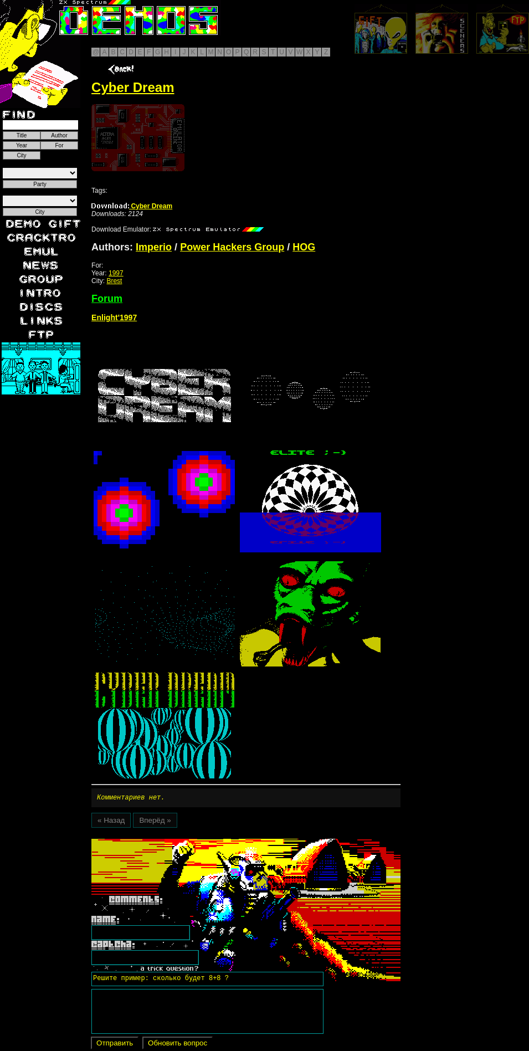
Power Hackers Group (232, 247)
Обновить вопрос (177, 1044)
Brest (114, 281)
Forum (106, 298)
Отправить (114, 1044)
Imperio (154, 247)
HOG (303, 247)
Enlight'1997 (114, 317)
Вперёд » (155, 822)
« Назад (111, 822)
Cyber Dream (131, 206)
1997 (116, 273)
